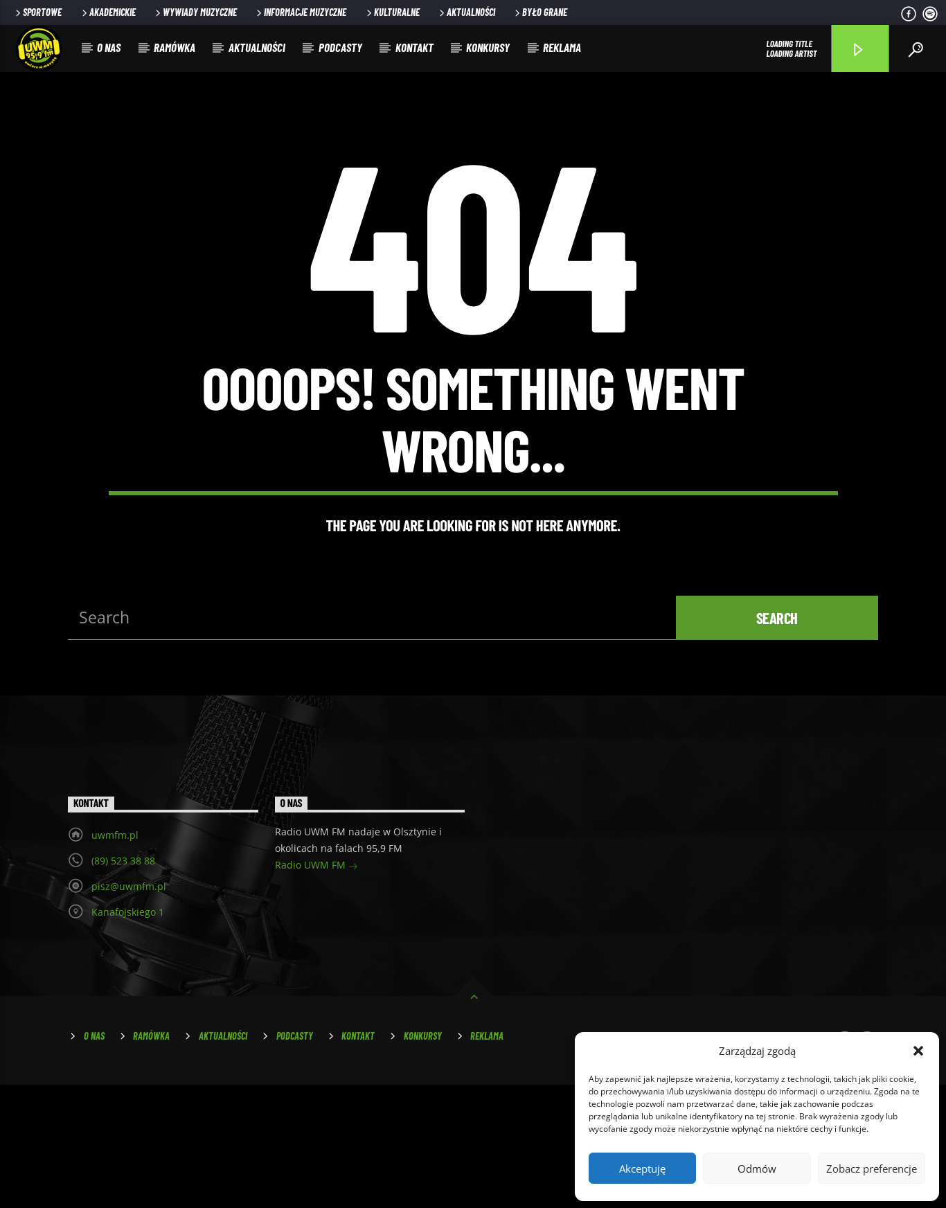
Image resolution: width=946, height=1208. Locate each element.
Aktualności (466, 12)
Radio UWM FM (316, 989)
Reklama (562, 47)
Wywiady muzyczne (195, 12)
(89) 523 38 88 (123, 984)
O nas (109, 47)
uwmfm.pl (115, 958)
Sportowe (37, 12)
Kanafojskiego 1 (127, 1035)
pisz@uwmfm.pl (128, 1009)
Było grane (539, 12)
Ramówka (174, 47)
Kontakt (414, 47)
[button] (918, 1051)
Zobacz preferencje (871, 1168)
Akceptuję (642, 1168)
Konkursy (488, 47)
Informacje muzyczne (300, 12)
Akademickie (108, 12)
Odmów (757, 1168)
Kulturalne (392, 12)
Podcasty (340, 47)
